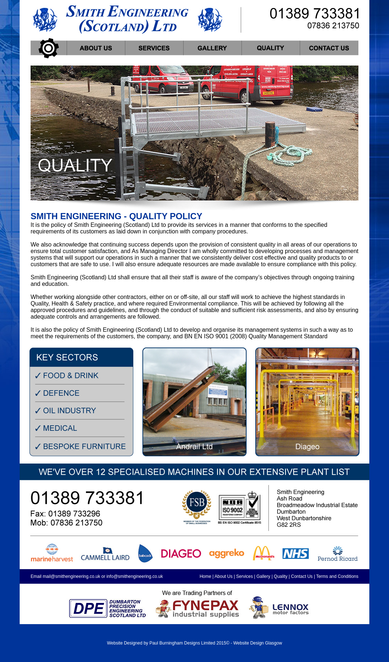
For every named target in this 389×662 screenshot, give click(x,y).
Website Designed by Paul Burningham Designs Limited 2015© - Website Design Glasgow (194, 643)
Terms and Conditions (337, 576)
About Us (223, 576)
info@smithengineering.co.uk (134, 576)
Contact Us (302, 576)
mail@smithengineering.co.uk (71, 576)
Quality (280, 576)
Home (205, 576)
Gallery (263, 576)
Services (244, 576)
